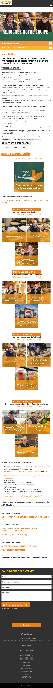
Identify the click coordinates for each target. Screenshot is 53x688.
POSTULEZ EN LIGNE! (15, 154)
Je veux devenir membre (26, 43)
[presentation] (16, 615)
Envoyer (26, 625)
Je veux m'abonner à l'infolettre (26, 48)
